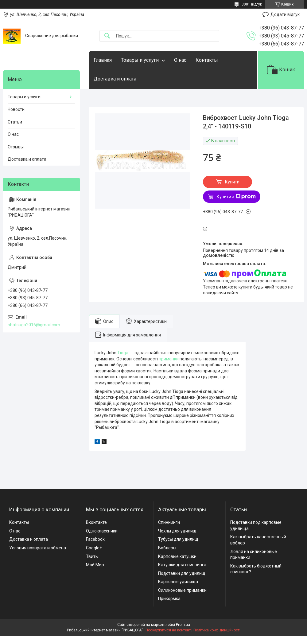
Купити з (236, 196)
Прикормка (169, 598)
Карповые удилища (178, 581)
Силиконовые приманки (182, 590)
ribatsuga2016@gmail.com (34, 324)
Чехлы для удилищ (177, 530)
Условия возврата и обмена (37, 547)
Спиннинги (169, 522)
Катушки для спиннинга (182, 564)
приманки (169, 358)
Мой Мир (95, 564)
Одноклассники (102, 530)
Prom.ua (183, 624)
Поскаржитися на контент (168, 630)
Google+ (94, 547)
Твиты (92, 556)
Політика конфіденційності (216, 630)
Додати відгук (285, 14)
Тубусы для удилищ (178, 539)
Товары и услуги (140, 60)
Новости (16, 109)
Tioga (122, 352)
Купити (232, 181)
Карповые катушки (177, 556)
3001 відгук (252, 4)
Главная (103, 60)
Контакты (207, 60)
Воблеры (167, 547)
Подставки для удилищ (181, 573)
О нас (180, 60)
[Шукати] (107, 36)
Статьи (15, 122)
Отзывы (16, 146)
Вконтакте (96, 522)
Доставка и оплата (115, 79)
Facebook (95, 539)
